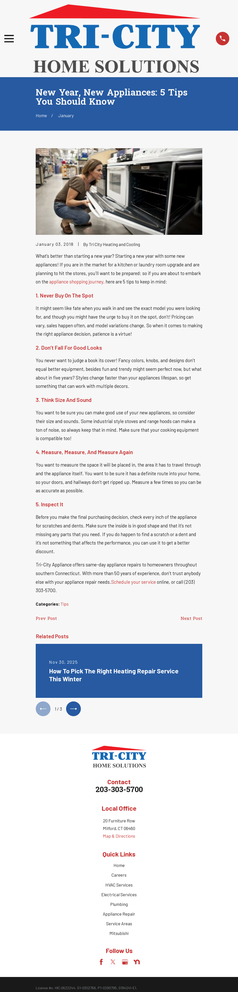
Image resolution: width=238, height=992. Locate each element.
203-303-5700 (119, 791)
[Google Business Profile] (125, 963)
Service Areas (119, 924)
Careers (119, 875)
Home (119, 866)
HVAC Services (119, 885)
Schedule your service (134, 582)
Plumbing (119, 904)
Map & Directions (119, 836)
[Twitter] (113, 963)
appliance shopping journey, (77, 281)
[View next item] (75, 709)
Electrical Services (119, 895)
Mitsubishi (119, 933)
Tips (64, 603)
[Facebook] (101, 963)
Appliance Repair (119, 914)
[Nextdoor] (137, 963)
